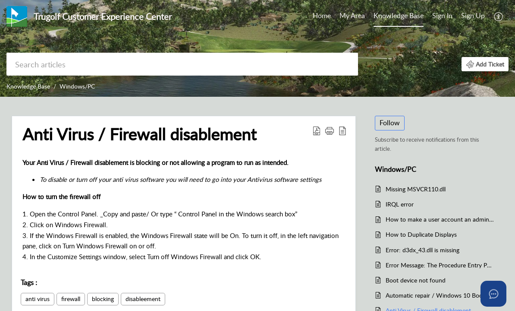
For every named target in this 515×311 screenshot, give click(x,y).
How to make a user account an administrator (440, 219)
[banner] (257, 48)
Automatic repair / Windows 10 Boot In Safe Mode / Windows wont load (440, 295)
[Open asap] (493, 294)
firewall (70, 299)
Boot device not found (416, 280)
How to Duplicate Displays (421, 234)
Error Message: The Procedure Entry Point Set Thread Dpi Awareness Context (440, 265)
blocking (103, 299)
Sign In (442, 15)
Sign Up (473, 15)
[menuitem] (322, 16)
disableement (143, 299)
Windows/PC (77, 86)
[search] (182, 64)
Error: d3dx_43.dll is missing (422, 250)
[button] (499, 16)
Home (322, 15)
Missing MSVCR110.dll (416, 189)
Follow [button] (390, 122)
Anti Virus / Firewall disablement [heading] (139, 134)
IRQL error (400, 204)
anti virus (37, 299)
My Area (352, 15)
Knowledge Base (399, 15)
